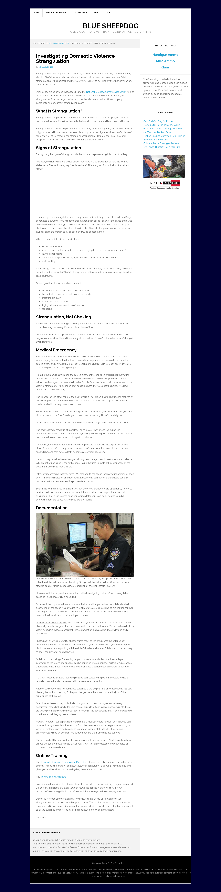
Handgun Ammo (165, 55)
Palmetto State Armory (67, 873)
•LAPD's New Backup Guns (157, 132)
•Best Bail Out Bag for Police (158, 121)
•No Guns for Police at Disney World (161, 125)
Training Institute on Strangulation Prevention (64, 762)
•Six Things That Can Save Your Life (161, 147)
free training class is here (53, 776)
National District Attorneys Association (106, 92)
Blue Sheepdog (111, 26)
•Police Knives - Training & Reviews (161, 143)
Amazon (48, 873)
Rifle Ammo (165, 61)
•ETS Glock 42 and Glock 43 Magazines (163, 128)
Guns (165, 67)
